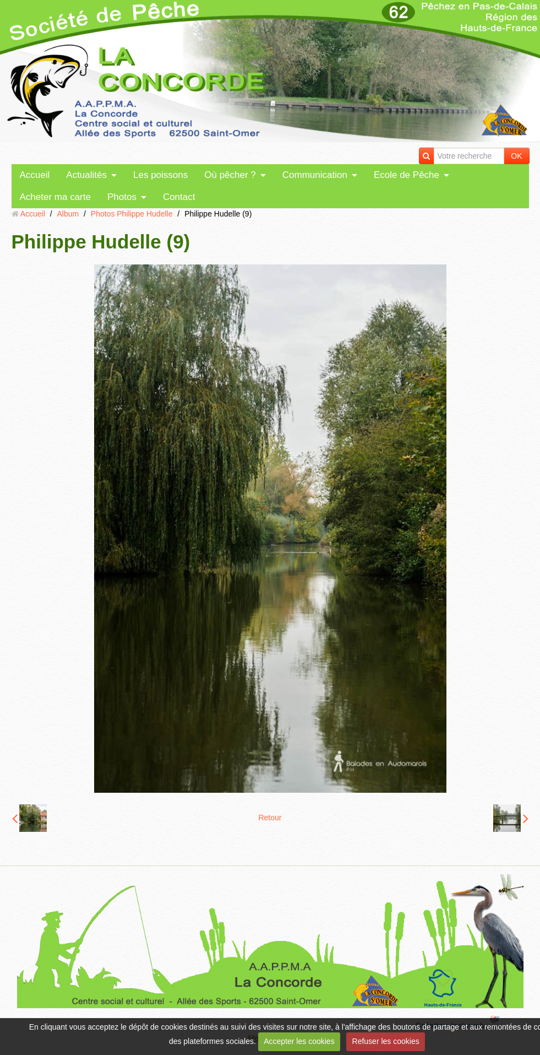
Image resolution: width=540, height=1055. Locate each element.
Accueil (35, 175)
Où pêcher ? (230, 175)
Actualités (86, 175)
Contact (179, 197)
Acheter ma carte (55, 197)
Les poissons (160, 175)
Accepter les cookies (299, 1041)
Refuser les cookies (385, 1041)
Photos (122, 197)
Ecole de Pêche (406, 175)
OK (516, 156)
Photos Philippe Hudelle (132, 213)
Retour (269, 817)
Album (68, 213)
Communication (314, 175)
